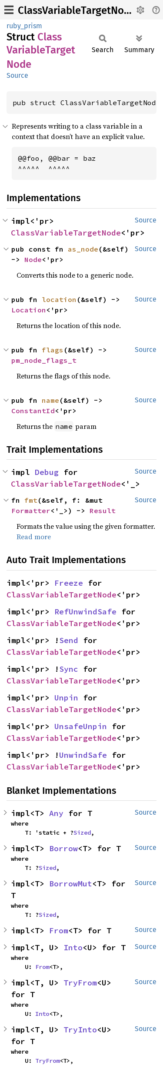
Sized (82, 832)
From (58, 930)
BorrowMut (70, 884)
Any (56, 813)
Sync (68, 669)
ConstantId (33, 410)
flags (52, 349)
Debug (47, 472)
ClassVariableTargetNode (77, 10)
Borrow (63, 848)
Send (68, 640)
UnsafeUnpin (80, 726)
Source (17, 75)
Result (103, 510)
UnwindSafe (83, 755)
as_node (83, 249)
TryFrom (80, 983)
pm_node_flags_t (44, 360)
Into (73, 947)
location (59, 299)
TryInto (80, 1030)
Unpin (66, 698)
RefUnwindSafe (85, 612)
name (50, 400)
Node (33, 259)
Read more (34, 536)
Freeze (68, 583)
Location (28, 309)
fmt (30, 500)
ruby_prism (24, 26)
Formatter (30, 510)
